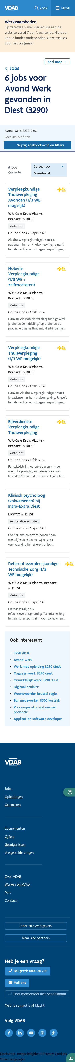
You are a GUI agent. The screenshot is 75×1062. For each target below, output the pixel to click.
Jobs (12, 68)
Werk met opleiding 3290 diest (37, 666)
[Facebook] (9, 1033)
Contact (11, 900)
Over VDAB (13, 876)
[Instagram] (42, 1033)
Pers (8, 892)
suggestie (23, 1005)
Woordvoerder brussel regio (35, 693)
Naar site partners (36, 938)
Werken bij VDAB (17, 884)
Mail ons (20, 982)
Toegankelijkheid (30, 1054)
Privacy (49, 1054)
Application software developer (38, 719)
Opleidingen (14, 797)
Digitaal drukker (26, 687)
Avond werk (23, 660)
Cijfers (9, 836)
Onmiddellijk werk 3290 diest (36, 680)
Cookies (61, 1054)
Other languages (12, 1059)
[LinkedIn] (20, 1033)
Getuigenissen (15, 844)
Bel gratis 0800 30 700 (30, 971)
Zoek (44, 8)
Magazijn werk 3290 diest (33, 673)
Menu (65, 8)
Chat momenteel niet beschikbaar (39, 994)
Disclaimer (8, 1054)
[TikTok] (54, 1033)
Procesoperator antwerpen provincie (35, 709)
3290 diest (22, 653)
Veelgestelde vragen (19, 853)
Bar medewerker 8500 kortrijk (37, 700)
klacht (40, 1005)
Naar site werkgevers (36, 926)
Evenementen (15, 828)
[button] (69, 792)
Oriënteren (13, 804)
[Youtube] (31, 1033)
